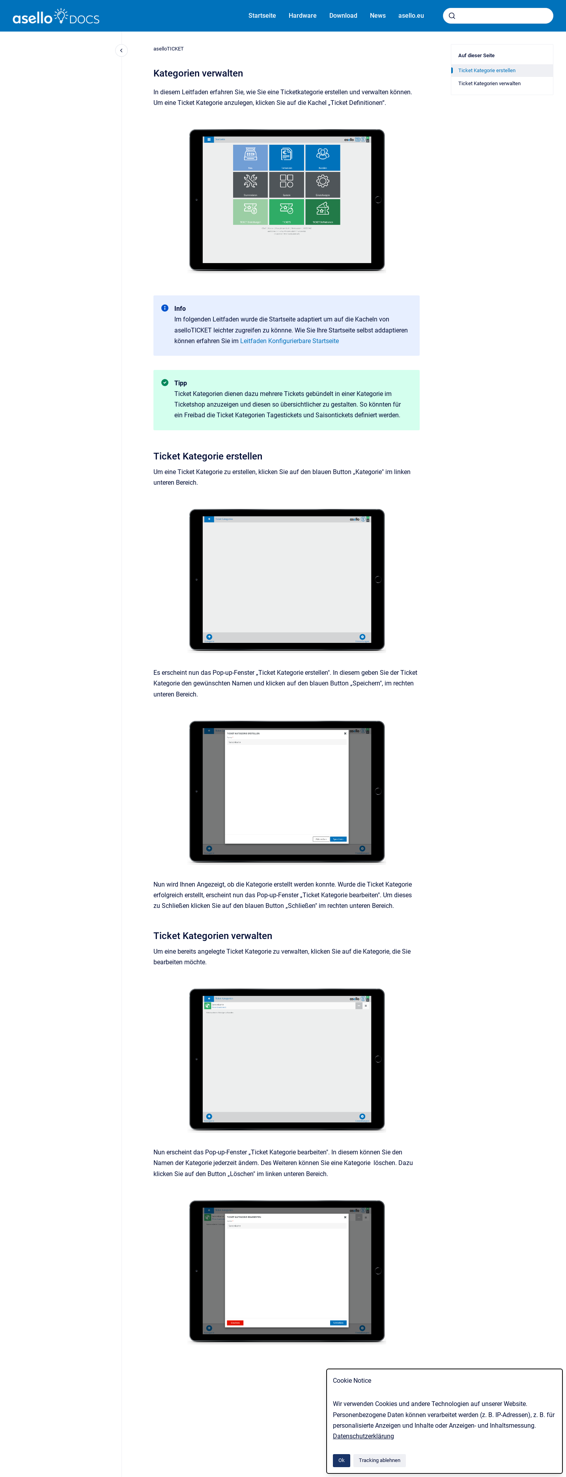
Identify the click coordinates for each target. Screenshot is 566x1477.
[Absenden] (452, 15)
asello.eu (411, 15)
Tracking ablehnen (379, 1460)
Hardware (303, 15)
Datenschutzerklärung (363, 1436)
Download (343, 15)
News (378, 15)
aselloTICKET (168, 49)
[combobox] (498, 15)
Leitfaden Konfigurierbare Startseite (289, 341)
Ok (341, 1460)
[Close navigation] (121, 50)
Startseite (262, 15)
